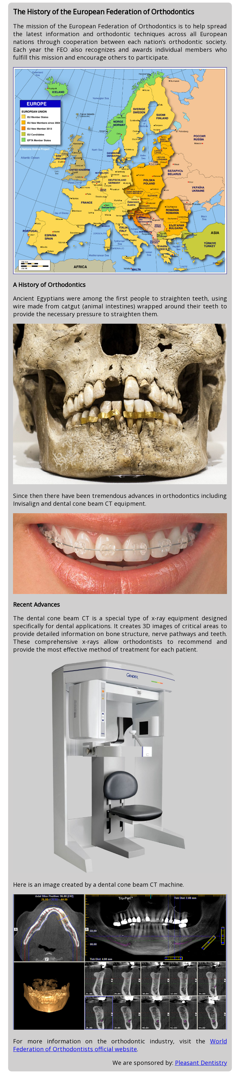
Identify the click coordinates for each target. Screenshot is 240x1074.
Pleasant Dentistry (201, 1063)
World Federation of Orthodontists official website (120, 1045)
